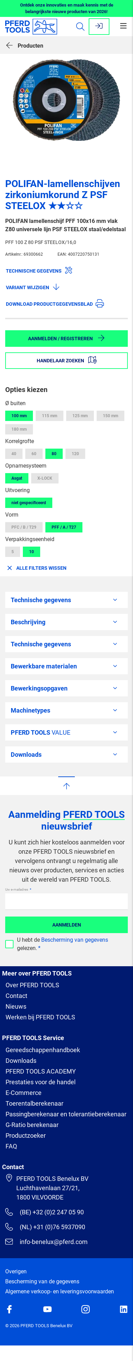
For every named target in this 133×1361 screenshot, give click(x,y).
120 (75, 453)
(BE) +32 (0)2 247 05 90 (44, 1212)
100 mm (19, 415)
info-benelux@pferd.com (46, 1241)
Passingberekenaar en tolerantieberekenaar (66, 1114)
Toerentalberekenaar (34, 1103)
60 (34, 453)
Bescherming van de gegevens (42, 1281)
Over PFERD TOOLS (32, 985)
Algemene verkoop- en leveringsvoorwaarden (59, 1291)
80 (54, 453)
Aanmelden (66, 925)
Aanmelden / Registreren (66, 338)
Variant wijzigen (33, 287)
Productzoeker (26, 1135)
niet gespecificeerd (28, 502)
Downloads (21, 1060)
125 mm (80, 415)
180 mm (19, 429)
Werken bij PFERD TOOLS (40, 1017)
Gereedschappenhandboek (43, 1050)
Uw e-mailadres (17, 889)
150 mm (110, 415)
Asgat (16, 478)
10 (31, 551)
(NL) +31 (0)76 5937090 (45, 1227)
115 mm (49, 415)
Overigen (16, 1271)
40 (13, 453)
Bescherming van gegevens (74, 940)
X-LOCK (44, 478)
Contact (16, 995)
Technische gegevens (39, 270)
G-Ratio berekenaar (32, 1124)
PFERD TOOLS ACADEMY (41, 1071)
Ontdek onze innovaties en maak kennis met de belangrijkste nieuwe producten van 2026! (66, 8)
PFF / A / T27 (64, 527)
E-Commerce (24, 1092)
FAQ (11, 1146)
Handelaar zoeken (67, 360)
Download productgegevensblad (55, 303)
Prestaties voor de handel (41, 1082)
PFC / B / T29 (23, 527)
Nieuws (16, 1006)
